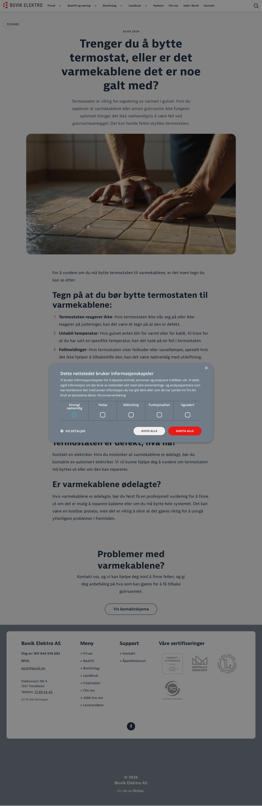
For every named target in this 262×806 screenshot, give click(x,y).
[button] (72, 431)
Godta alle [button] (184, 431)
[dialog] (131, 403)
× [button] (206, 368)
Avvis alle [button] (148, 431)
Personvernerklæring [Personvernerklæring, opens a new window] (112, 395)
